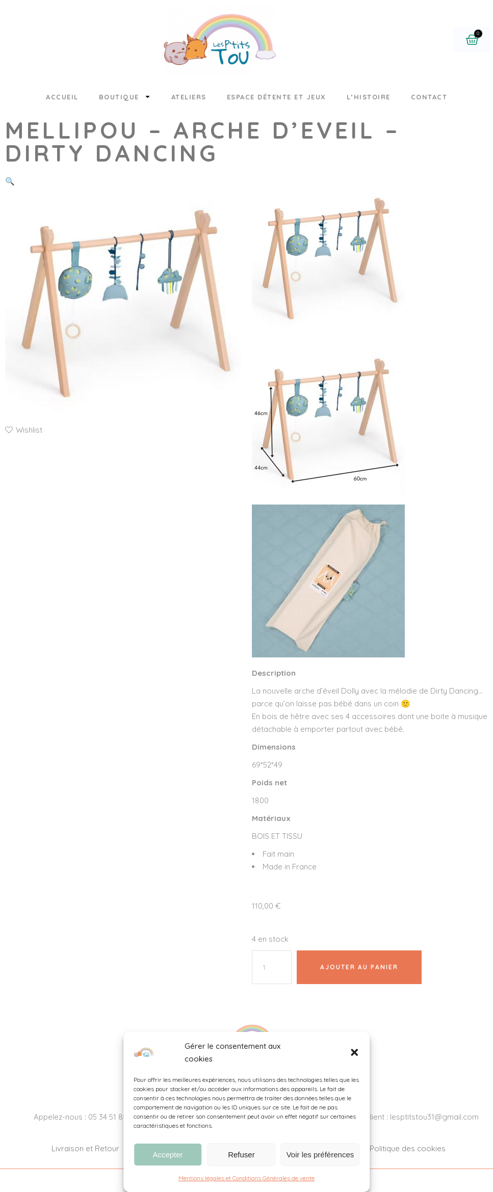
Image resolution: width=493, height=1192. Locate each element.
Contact (429, 97)
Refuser (241, 1154)
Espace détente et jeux (276, 97)
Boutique (125, 96)
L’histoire (369, 97)
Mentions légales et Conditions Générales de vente (246, 1178)
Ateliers (188, 97)
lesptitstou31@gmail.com (434, 1117)
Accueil (62, 97)
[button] (354, 1052)
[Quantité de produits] (272, 967)
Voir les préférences (320, 1154)
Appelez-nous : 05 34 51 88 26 (86, 1117)
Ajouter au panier (359, 967)
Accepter (167, 1154)
